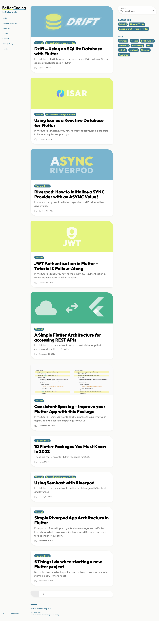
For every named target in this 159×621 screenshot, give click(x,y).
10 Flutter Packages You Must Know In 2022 (70, 449)
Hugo (38, 612)
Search (122, 8)
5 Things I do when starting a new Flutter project (68, 564)
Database (124, 45)
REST (149, 45)
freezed (134, 40)
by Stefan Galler (10, 12)
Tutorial (123, 24)
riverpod (123, 40)
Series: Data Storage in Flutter (133, 28)
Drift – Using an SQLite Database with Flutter (68, 51)
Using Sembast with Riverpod (64, 482)
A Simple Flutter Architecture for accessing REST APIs (67, 337)
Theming (145, 50)
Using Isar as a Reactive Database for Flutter (69, 122)
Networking (137, 45)
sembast (133, 50)
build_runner (147, 40)
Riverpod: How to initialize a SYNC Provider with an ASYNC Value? (69, 194)
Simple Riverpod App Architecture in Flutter (71, 520)
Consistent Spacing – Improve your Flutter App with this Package (69, 409)
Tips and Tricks (137, 24)
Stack (44, 615)
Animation (124, 54)
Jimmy (57, 615)
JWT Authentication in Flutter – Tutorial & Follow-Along (66, 266)
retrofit (122, 50)
